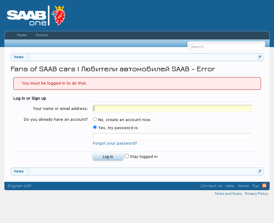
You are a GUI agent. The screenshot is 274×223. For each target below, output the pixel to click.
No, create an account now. (122, 119)
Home (22, 35)
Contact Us (211, 186)
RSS (264, 185)
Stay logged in (141, 156)
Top (255, 186)
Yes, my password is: (116, 127)
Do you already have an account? (56, 119)
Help (229, 186)
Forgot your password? (115, 143)
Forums (42, 35)
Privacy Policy (256, 194)
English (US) (19, 186)
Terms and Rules (228, 194)
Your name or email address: (60, 108)
